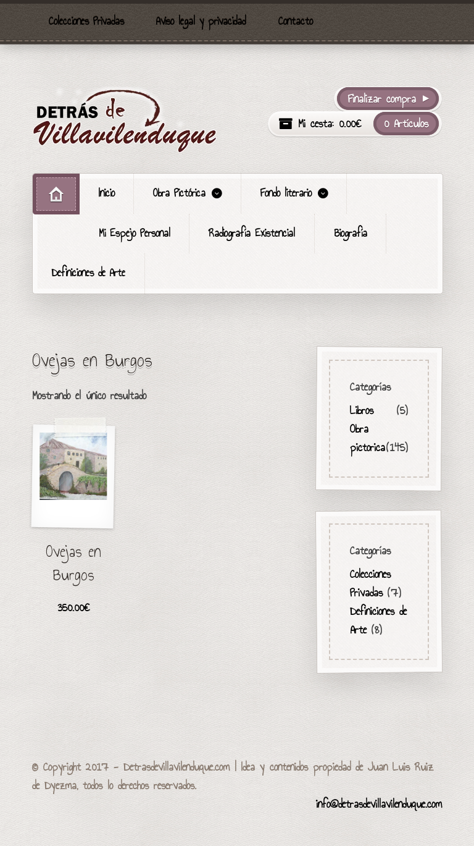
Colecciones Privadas (86, 21)
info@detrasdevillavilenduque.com (379, 804)
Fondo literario (286, 193)
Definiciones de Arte (88, 272)
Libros (361, 409)
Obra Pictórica (179, 193)
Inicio (107, 193)
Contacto (295, 21)
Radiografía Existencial (252, 233)
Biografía (350, 233)
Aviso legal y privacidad (201, 21)
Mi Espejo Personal (134, 233)
